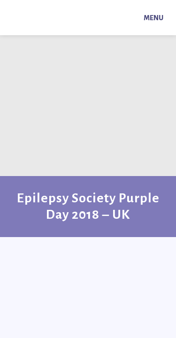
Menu (153, 18)
